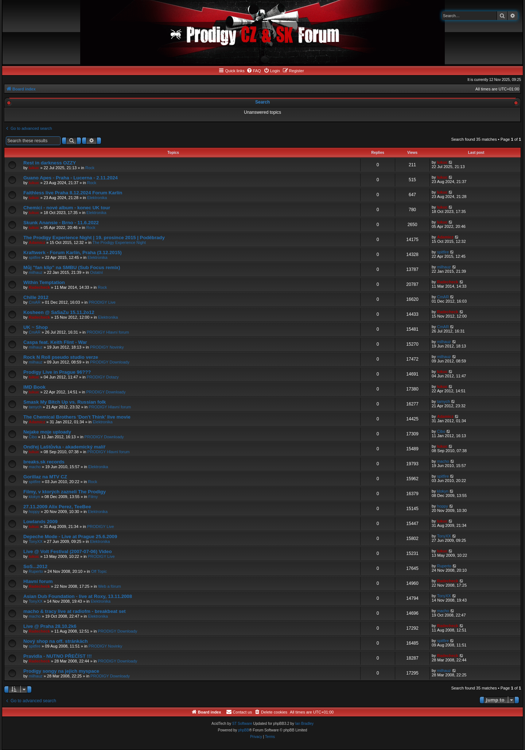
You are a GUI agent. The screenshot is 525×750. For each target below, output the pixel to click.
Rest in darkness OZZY (49, 163)
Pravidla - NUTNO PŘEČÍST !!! (57, 656)
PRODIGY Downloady (109, 362)
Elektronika (97, 197)
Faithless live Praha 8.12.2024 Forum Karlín (72, 192)
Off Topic (99, 571)
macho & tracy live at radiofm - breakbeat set (74, 611)
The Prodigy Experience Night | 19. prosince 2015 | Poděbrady (94, 237)
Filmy (93, 496)
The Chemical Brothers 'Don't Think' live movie (77, 417)
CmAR (34, 302)
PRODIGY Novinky (107, 347)
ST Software (242, 724)
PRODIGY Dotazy (103, 377)
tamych (35, 407)
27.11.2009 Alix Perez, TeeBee (57, 506)
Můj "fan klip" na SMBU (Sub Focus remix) (71, 267)
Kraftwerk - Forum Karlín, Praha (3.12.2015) (72, 252)
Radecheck (39, 287)
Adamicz (37, 242)
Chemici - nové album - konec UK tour (66, 207)
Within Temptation (44, 282)
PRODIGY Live (102, 302)
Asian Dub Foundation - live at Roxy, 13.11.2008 (77, 596)
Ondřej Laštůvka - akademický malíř (64, 447)
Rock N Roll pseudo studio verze (60, 357)
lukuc (34, 168)
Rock (89, 168)
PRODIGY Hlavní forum (108, 332)
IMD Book (34, 387)
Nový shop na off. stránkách (55, 641)
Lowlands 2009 (40, 521)
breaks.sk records (44, 462)
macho (35, 467)
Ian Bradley (304, 724)
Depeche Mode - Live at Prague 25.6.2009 (70, 536)
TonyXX (36, 541)
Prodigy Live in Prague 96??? (57, 372)
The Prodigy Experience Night (119, 242)
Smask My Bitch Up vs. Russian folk (64, 402)
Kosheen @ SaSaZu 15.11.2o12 (58, 312)
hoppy (34, 511)
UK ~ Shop (35, 327)
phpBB (243, 730)
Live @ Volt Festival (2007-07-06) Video (67, 551)
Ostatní (96, 272)
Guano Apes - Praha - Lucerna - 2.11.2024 (70, 177)
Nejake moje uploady (47, 432)
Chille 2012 (35, 297)
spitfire (34, 257)
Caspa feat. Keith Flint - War (55, 342)
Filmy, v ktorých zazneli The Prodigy (64, 491)
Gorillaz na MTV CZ (45, 476)
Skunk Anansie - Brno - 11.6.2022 (61, 222)
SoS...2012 (35, 566)
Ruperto (36, 571)
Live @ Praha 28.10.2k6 (50, 626)
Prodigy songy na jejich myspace (61, 671)
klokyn (34, 496)
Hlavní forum (38, 581)
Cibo (33, 437)
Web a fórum (109, 586)
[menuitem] (253, 70)
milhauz (36, 272)
